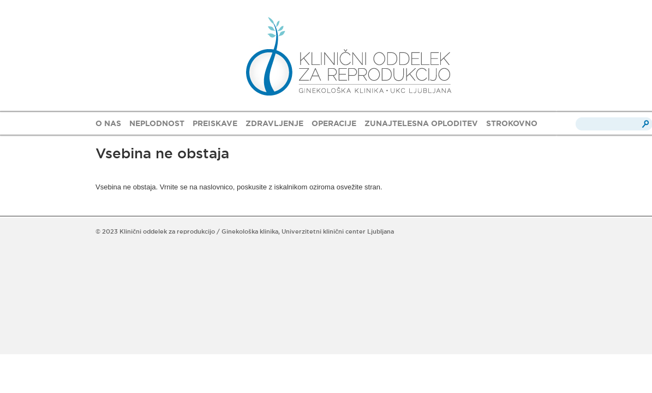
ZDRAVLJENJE (274, 123)
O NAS (108, 123)
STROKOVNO (511, 123)
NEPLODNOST (156, 123)
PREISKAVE (215, 123)
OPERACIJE (334, 123)
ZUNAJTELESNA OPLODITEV (421, 123)
